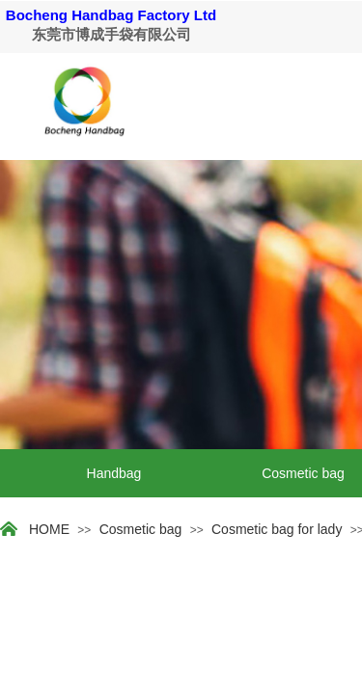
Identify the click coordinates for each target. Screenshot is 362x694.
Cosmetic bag (140, 529)
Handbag (114, 473)
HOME (49, 529)
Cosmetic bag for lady (276, 529)
